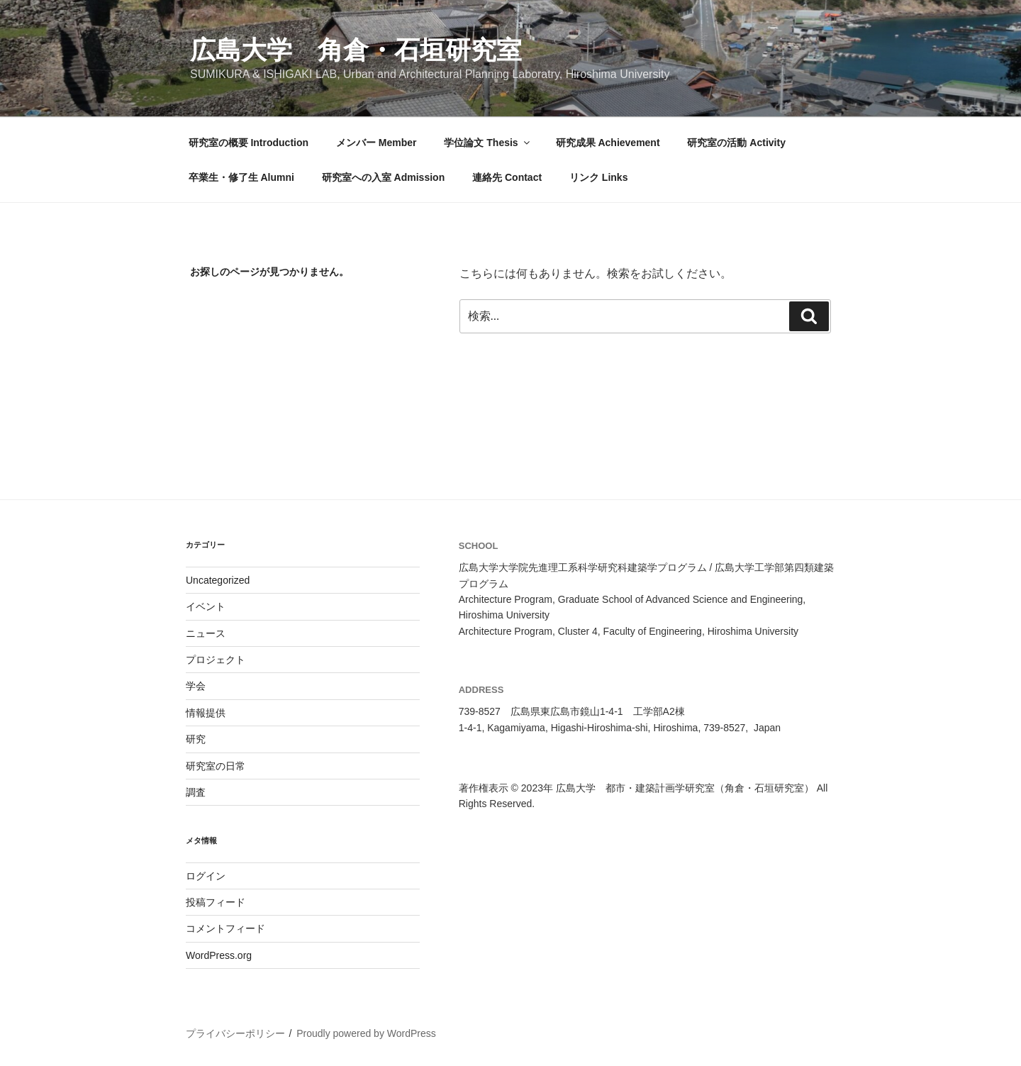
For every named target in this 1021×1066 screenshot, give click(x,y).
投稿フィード (215, 902)
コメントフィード (225, 928)
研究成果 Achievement (608, 142)
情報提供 (205, 712)
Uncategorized (218, 580)
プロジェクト (215, 659)
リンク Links (598, 177)
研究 (196, 739)
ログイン (205, 876)
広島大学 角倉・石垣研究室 (356, 50)
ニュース (205, 633)
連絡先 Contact (507, 177)
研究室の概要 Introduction (249, 142)
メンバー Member (376, 142)
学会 (196, 686)
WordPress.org (219, 955)
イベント (205, 606)
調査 (196, 792)
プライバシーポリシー (235, 1033)
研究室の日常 (215, 766)
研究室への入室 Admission (383, 177)
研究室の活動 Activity (736, 142)
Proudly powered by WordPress (366, 1033)
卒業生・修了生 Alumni (241, 177)
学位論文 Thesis (487, 142)
